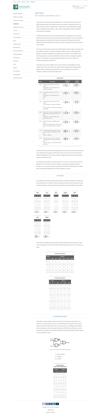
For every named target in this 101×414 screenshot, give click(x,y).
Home (14, 1)
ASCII (14, 64)
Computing (41, 15)
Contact (18, 1)
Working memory (17, 44)
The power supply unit (18, 50)
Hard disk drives (16, 47)
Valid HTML (48, 412)
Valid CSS (53, 412)
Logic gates (16, 23)
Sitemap (23, 1)
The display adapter (17, 54)
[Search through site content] (78, 6)
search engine (76, 7)
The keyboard (16, 57)
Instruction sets (16, 33)
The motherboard (17, 37)
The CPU (15, 30)
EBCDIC (15, 67)
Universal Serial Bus (17, 77)
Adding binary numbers (18, 27)
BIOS (14, 40)
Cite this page (50, 409)
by (82, 7)
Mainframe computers (18, 17)
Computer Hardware (49, 15)
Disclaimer (32, 1)
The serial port (16, 71)
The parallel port (16, 74)
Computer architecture (18, 20)
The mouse (15, 61)
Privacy (27, 1)
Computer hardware (17, 13)
